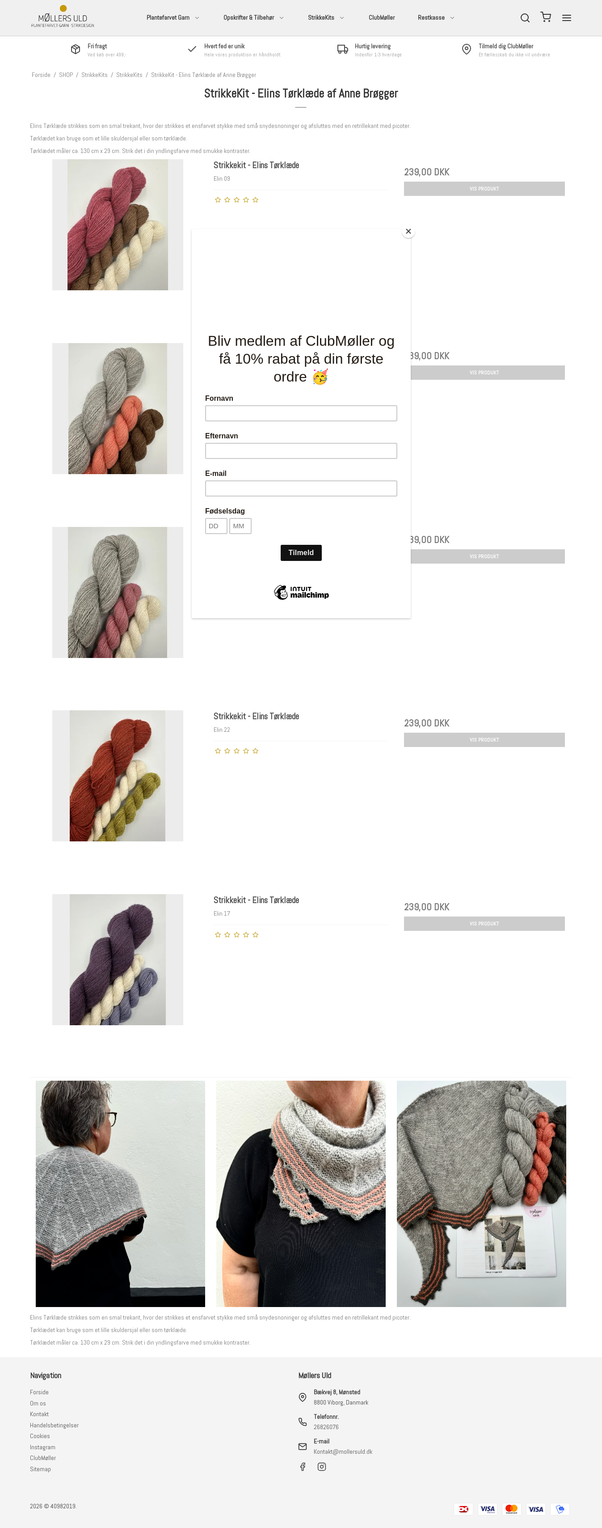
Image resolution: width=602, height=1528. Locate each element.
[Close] (408, 231)
